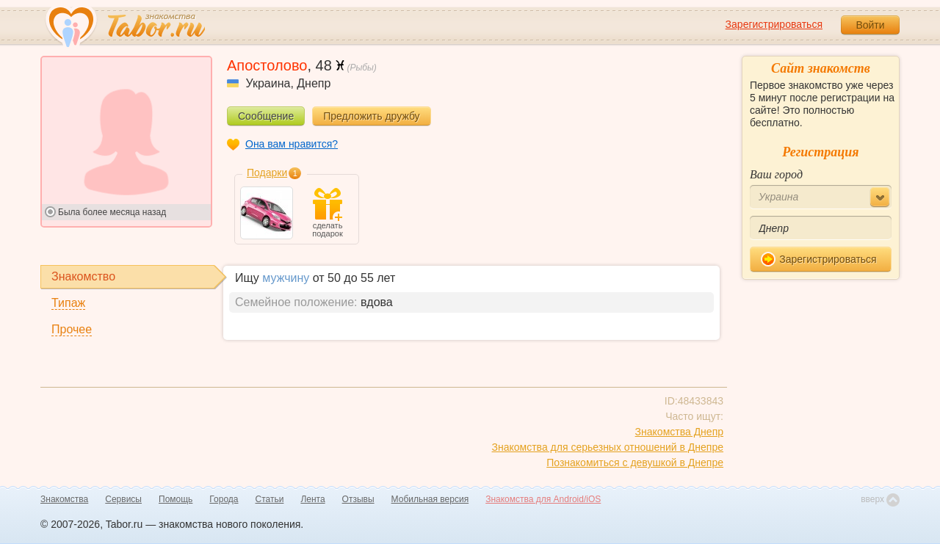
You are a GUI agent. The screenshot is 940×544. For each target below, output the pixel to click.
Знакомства (64, 499)
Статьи (270, 499)
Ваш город (776, 174)
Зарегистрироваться (774, 24)
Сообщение (266, 116)
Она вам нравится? (291, 144)
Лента (312, 499)
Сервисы (123, 499)
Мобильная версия (430, 499)
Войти (870, 25)
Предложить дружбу (371, 116)
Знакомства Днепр (679, 432)
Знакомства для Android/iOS (543, 499)
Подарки (267, 172)
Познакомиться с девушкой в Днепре (634, 462)
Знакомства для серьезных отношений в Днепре (607, 447)
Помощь (175, 499)
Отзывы (358, 499)
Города (223, 499)
